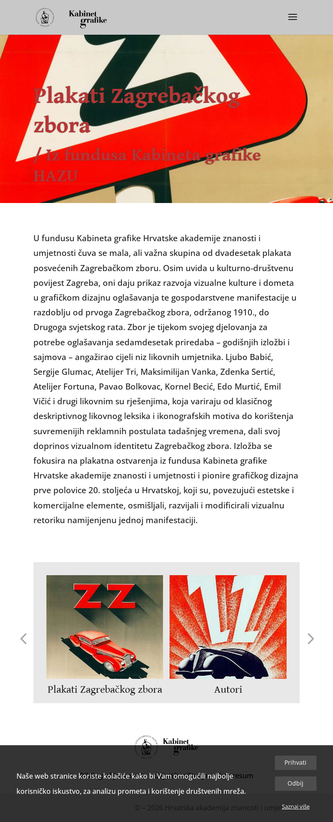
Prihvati (295, 762)
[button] (23, 637)
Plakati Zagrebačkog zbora (105, 690)
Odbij (295, 783)
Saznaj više (296, 806)
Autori (228, 690)
